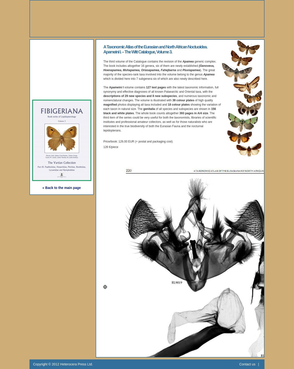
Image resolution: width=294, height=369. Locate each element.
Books (45, 58)
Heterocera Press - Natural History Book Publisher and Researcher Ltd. (147, 18)
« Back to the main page (61, 188)
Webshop (49, 80)
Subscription (53, 91)
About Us (49, 47)
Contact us (247, 364)
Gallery (46, 69)
